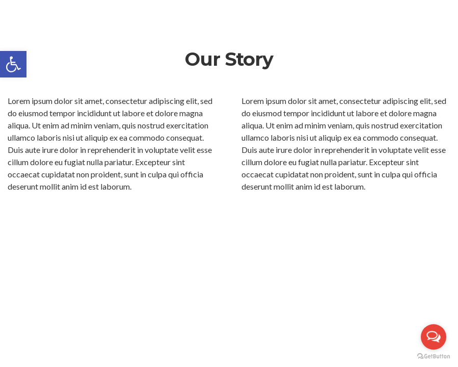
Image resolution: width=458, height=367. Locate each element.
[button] (13, 64)
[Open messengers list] (433, 337)
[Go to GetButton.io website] (433, 356)
